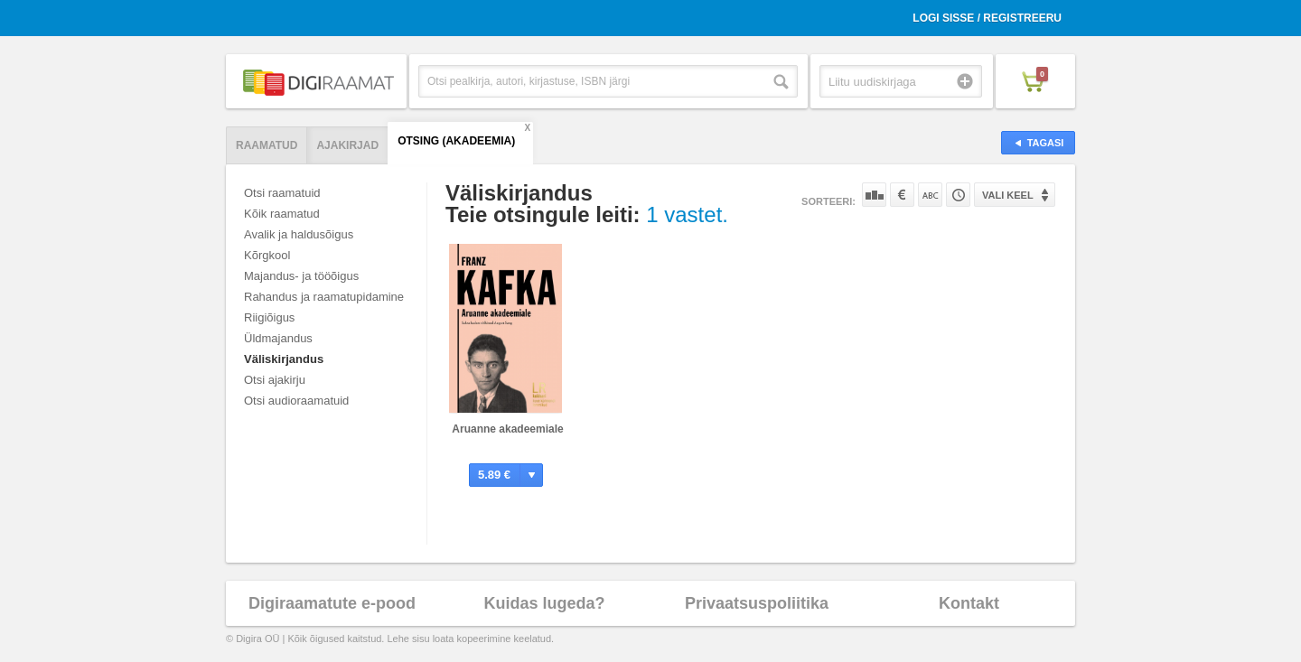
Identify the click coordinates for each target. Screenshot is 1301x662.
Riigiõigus (269, 317)
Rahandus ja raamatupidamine (324, 296)
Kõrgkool (267, 255)
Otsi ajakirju (274, 380)
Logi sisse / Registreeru (987, 18)
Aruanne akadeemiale (507, 429)
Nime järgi (930, 194)
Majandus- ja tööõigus (301, 276)
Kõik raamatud (282, 213)
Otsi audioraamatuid (296, 400)
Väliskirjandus (283, 359)
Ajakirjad (347, 145)
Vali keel (1008, 195)
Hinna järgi (902, 194)
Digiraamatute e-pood (332, 603)
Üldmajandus (278, 338)
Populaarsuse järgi (874, 194)
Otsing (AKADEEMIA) (456, 141)
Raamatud (266, 145)
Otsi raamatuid (282, 193)
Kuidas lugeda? (543, 603)
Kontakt (969, 603)
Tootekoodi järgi (958, 194)
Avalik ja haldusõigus (298, 234)
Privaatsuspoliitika (756, 603)
